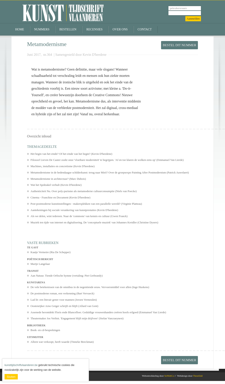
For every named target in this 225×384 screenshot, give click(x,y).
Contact (145, 29)
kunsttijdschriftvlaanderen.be (21, 365)
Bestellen (68, 29)
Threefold (197, 375)
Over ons (120, 29)
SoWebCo (169, 375)
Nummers (41, 29)
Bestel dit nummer (179, 45)
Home (19, 29)
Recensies (94, 29)
